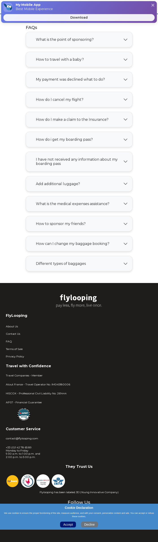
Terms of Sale (14, 349)
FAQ (9, 341)
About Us (12, 326)
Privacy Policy (15, 356)
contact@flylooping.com (22, 438)
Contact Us (13, 333)
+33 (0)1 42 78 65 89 (19, 447)
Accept (68, 524)
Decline (89, 524)
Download (79, 17)
